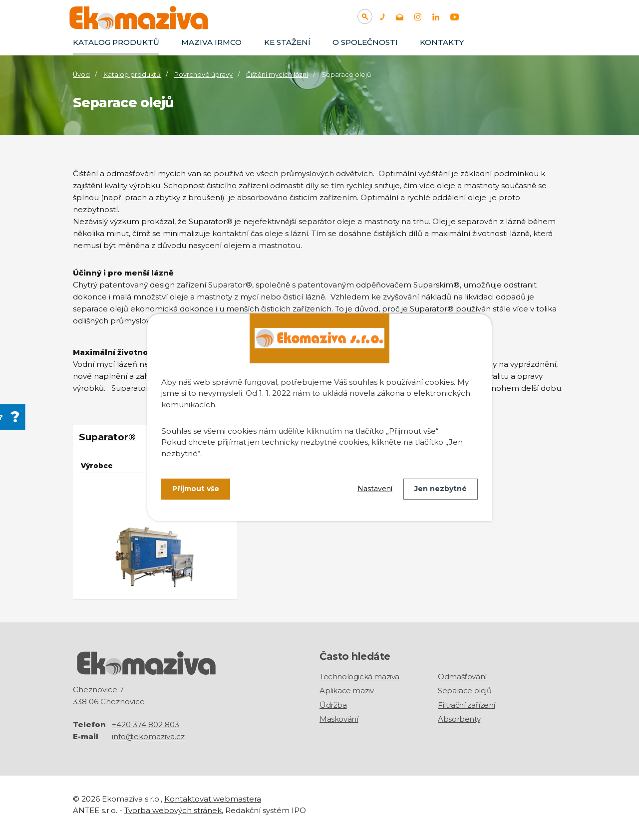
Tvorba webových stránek (173, 810)
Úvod (81, 74)
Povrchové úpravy (203, 74)
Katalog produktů (116, 42)
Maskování (339, 718)
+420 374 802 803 (145, 724)
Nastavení (374, 488)
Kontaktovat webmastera (212, 799)
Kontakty (442, 42)
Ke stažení (287, 42)
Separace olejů (464, 690)
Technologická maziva (359, 676)
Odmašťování (462, 676)
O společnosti (365, 42)
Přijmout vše (195, 488)
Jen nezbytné (440, 488)
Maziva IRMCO (211, 42)
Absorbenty (459, 718)
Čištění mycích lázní (277, 74)
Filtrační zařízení (466, 704)
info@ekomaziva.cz (148, 736)
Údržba (333, 704)
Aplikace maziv (346, 690)
